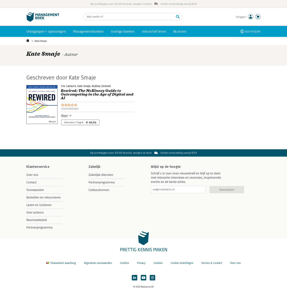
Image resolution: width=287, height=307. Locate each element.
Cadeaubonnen (99, 190)
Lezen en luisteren (39, 205)
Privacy (141, 263)
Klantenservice (37, 167)
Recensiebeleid (36, 220)
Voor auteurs (35, 212)
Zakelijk (94, 167)
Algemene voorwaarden (98, 263)
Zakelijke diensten (101, 175)
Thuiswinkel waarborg (61, 263)
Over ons (32, 175)
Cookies (158, 263)
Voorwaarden (35, 190)
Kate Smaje (41, 41)
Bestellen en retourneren (43, 197)
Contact (31, 182)
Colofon (124, 263)
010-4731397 (253, 31)
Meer (64, 115)
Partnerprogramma (39, 227)
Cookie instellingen (182, 263)
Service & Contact (211, 263)
